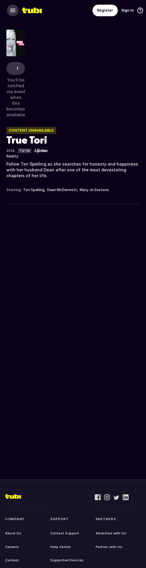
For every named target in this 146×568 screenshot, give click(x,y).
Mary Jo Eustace (94, 190)
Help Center (60, 547)
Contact (12, 560)
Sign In (127, 10)
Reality (12, 156)
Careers (12, 547)
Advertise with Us (111, 533)
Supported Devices (67, 560)
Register (105, 10)
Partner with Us (109, 547)
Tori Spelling (33, 190)
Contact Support (64, 533)
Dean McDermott (62, 190)
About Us (13, 533)
